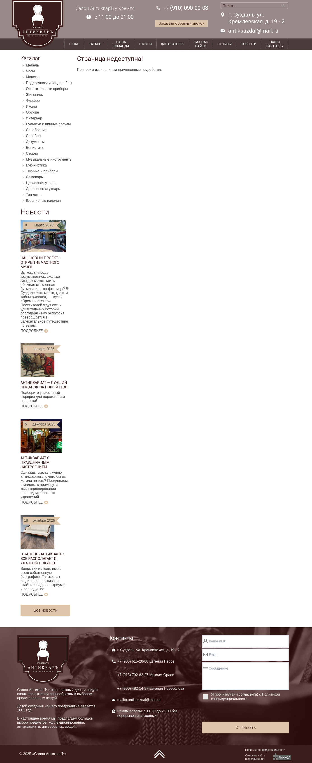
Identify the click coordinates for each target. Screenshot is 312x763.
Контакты (121, 638)
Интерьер (34, 118)
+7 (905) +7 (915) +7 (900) (150, 674)
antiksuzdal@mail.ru (253, 31)
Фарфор (33, 100)
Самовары (35, 177)
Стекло (32, 153)
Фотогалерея (172, 44)
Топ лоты (33, 195)
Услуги (145, 44)
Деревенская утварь (43, 189)
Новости (248, 44)
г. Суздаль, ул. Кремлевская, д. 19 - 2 (256, 18)
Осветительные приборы (47, 89)
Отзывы (224, 44)
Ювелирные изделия (43, 200)
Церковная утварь (41, 183)
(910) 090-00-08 (186, 8)
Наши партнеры (275, 44)
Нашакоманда (121, 44)
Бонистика (35, 148)
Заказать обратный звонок (181, 23)
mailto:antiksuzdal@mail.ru (139, 700)
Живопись (34, 95)
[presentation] (236, 712)
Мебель (32, 65)
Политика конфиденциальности (265, 749)
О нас (74, 44)
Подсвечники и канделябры (49, 83)
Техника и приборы (42, 171)
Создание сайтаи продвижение (255, 757)
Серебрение (36, 130)
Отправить (245, 727)
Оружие (32, 112)
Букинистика (36, 165)
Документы (35, 142)
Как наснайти (201, 44)
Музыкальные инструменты (49, 159)
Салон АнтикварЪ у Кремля (105, 8)
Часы (30, 71)
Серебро (33, 136)
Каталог (95, 44)
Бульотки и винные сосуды (48, 124)
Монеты (32, 77)
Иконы (31, 106)
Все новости (45, 610)
